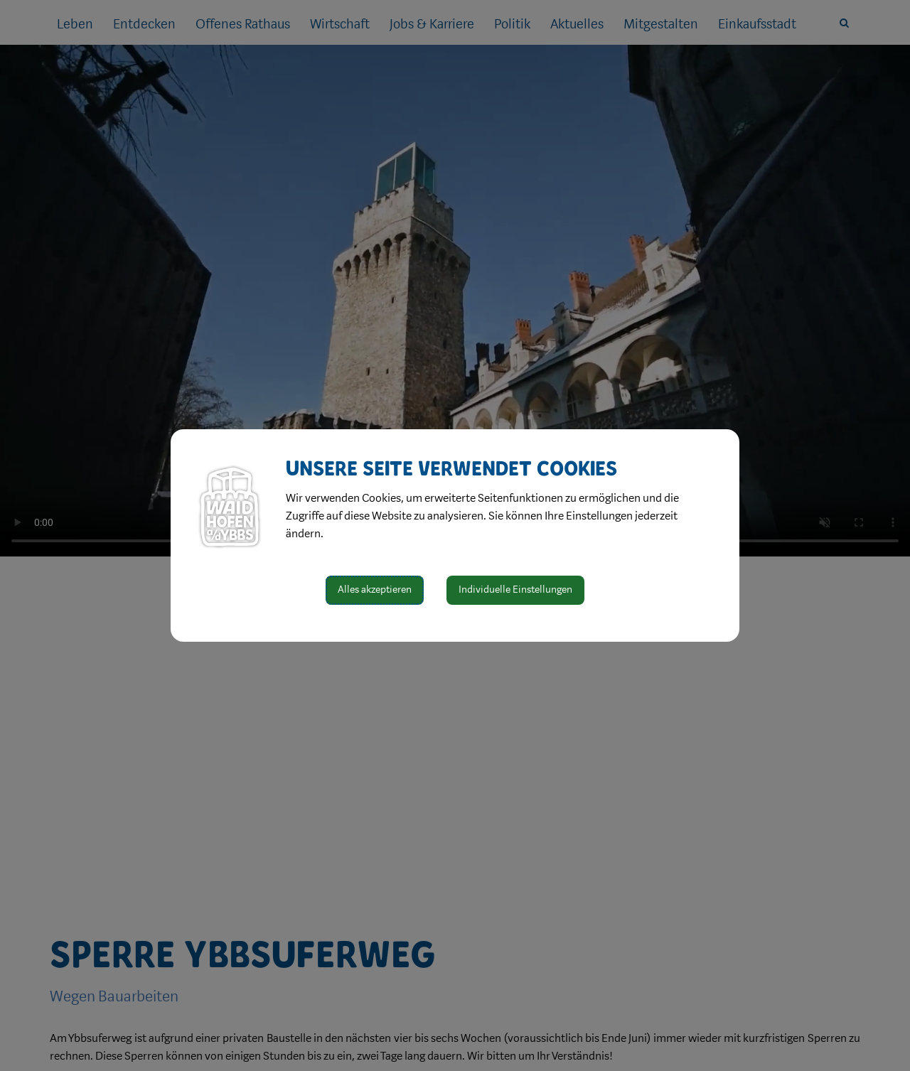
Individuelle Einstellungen (515, 589)
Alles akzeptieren (375, 589)
